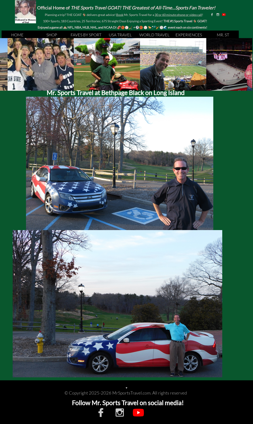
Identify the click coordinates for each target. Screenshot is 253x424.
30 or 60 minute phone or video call (178, 15)
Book (119, 15)
